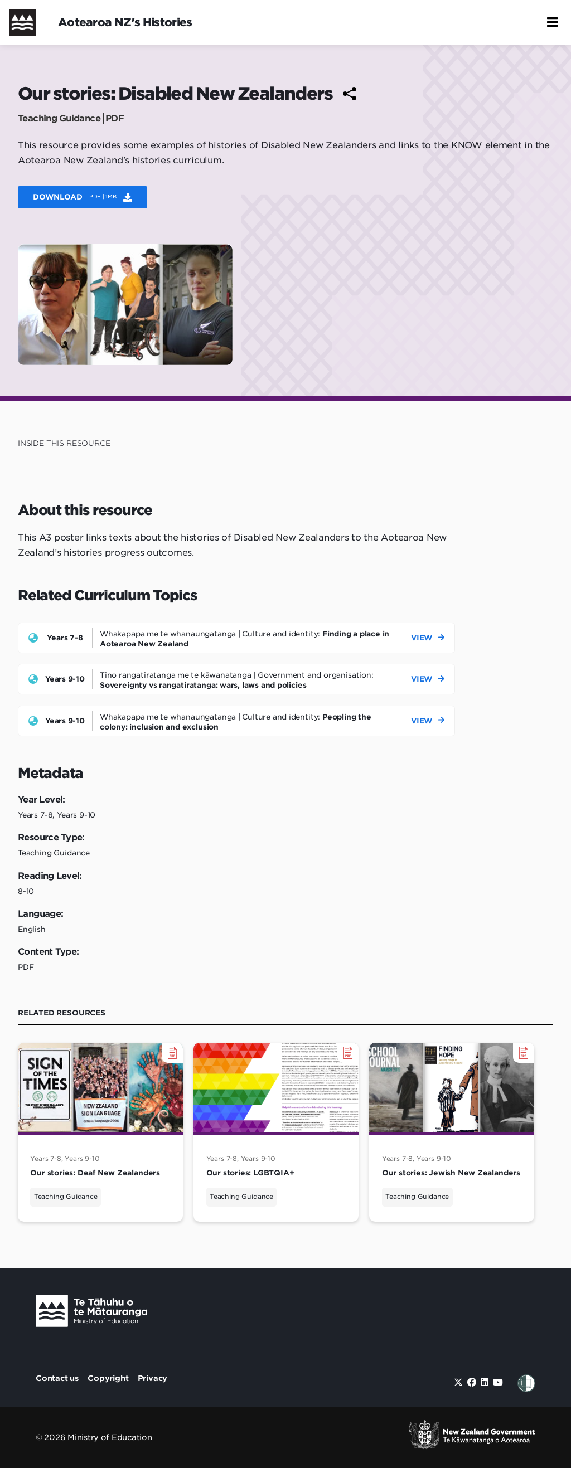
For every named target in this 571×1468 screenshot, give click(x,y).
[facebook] (471, 1382)
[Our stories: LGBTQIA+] (276, 1132)
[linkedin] (484, 1382)
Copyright (108, 1378)
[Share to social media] (349, 93)
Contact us (57, 1378)
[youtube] (498, 1382)
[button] (552, 22)
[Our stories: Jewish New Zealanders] (451, 1132)
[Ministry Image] (91, 1313)
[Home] (22, 22)
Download (82, 196)
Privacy (153, 1378)
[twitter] (458, 1382)
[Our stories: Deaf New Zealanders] (100, 1132)
